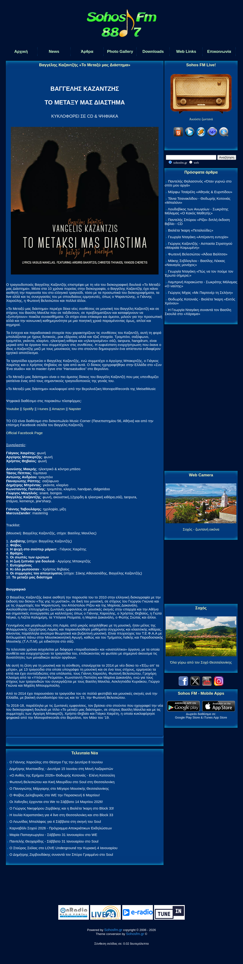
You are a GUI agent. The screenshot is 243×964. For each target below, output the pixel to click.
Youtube (12, 409)
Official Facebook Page (24, 433)
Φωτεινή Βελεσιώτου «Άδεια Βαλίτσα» (197, 254)
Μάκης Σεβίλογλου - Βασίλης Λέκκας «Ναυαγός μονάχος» (195, 263)
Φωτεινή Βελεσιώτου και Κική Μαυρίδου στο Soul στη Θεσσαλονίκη (61, 782)
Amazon (58, 409)
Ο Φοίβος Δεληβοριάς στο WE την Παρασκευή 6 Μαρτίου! (54, 795)
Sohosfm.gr (113, 930)
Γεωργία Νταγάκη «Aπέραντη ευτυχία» (198, 237)
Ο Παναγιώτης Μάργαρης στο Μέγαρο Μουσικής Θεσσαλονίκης (59, 788)
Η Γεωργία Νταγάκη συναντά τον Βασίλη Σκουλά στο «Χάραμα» (198, 312)
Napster (75, 409)
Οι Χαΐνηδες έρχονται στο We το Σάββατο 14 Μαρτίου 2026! (56, 802)
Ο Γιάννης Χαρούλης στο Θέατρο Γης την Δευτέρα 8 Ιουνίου (56, 762)
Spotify (28, 409)
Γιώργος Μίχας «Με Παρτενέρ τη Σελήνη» (200, 293)
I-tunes (43, 409)
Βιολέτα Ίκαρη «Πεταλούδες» (190, 230)
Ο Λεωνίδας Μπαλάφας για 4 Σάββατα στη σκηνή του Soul (55, 821)
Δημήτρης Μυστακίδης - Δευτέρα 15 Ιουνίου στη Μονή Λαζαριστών (61, 769)
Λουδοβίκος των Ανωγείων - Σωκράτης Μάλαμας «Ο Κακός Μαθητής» (196, 211)
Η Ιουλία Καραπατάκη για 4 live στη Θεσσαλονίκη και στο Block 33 (61, 815)
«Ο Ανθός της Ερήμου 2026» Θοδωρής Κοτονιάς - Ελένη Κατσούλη (62, 775)
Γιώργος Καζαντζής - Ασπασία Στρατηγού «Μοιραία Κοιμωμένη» (198, 245)
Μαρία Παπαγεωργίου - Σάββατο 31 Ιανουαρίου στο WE (53, 835)
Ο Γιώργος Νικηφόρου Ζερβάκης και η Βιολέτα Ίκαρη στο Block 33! (61, 808)
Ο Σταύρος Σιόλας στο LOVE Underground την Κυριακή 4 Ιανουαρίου (63, 848)
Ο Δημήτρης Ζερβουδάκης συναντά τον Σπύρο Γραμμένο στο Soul (61, 854)
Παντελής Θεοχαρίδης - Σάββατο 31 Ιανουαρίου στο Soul (53, 841)
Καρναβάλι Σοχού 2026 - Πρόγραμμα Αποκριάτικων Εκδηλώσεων (60, 828)
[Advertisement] (201, 398)
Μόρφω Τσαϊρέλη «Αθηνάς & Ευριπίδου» (200, 192)
